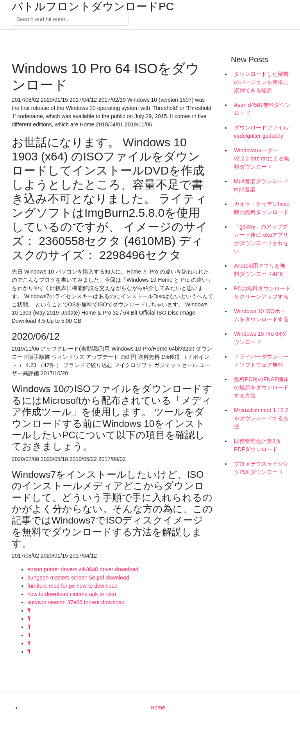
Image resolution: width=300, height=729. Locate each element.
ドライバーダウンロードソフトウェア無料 (261, 360)
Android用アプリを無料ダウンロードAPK (260, 270)
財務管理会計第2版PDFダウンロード (257, 445)
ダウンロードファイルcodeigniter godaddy (261, 131)
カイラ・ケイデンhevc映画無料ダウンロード (261, 208)
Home (157, 707)
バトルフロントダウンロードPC (93, 6)
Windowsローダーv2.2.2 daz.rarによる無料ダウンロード (261, 158)
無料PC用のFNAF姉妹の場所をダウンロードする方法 (261, 387)
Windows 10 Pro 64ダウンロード (260, 338)
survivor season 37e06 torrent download (76, 602)
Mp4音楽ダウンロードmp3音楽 (261, 185)
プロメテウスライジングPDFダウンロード (261, 468)
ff (28, 610)
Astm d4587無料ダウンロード (262, 109)
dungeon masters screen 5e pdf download (78, 577)
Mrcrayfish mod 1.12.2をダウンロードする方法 (261, 418)
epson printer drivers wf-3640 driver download (82, 569)
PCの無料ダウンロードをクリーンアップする (262, 292)
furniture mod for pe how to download (72, 586)
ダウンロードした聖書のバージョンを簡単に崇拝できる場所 (261, 82)
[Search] (70, 19)
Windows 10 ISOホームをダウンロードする (261, 315)
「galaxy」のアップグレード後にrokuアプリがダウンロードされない (261, 238)
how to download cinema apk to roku (71, 594)
